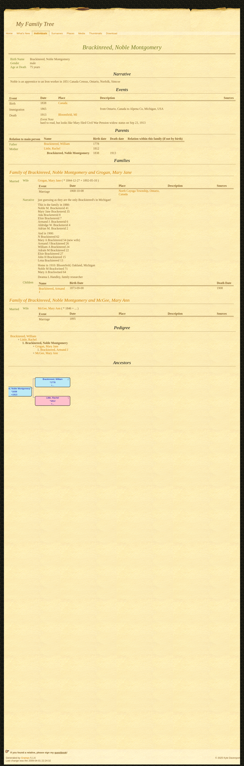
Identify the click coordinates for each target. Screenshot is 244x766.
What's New (23, 33)
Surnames (57, 33)
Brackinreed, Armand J (54, 349)
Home (9, 33)
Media (81, 33)
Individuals (40, 33)
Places (70, 33)
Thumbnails (95, 33)
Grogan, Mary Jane (49, 180)
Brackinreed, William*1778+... (53, 382)
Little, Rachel (52, 148)
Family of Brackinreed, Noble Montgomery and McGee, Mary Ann (69, 300)
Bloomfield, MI (67, 114)
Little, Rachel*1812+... (52, 401)
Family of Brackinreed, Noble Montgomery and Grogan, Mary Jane (70, 172)
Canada (62, 103)
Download (111, 33)
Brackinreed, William (57, 143)
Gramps (25, 757)
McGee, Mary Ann (49, 308)
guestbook (60, 752)
